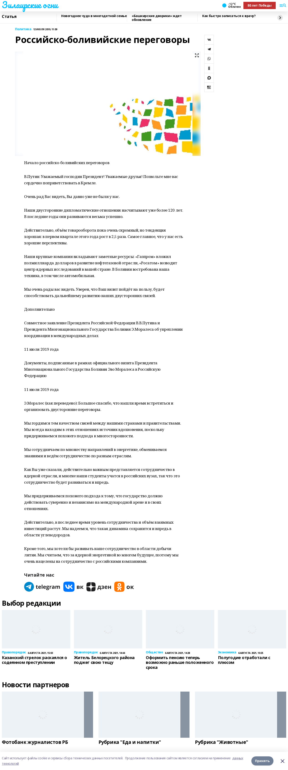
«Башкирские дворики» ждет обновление (157, 18)
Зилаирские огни (30, 4)
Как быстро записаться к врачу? (228, 16)
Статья (9, 16)
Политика (23, 29)
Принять (262, 761)
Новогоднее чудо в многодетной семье (94, 16)
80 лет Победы (260, 5)
